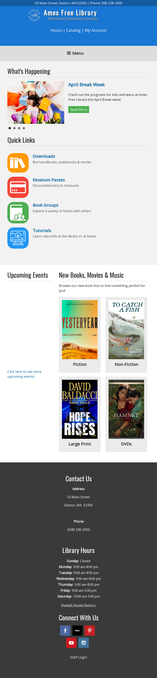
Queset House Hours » (78, 605)
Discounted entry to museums (56, 185)
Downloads (44, 156)
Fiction (80, 364)
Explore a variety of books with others (62, 211)
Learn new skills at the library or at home (64, 236)
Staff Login (78, 657)
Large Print (79, 444)
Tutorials (42, 230)
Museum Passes (49, 180)
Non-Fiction (126, 364)
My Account (96, 30)
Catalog (73, 30)
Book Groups (45, 205)
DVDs (126, 444)
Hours (56, 30)
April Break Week (86, 84)
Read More (78, 109)
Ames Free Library (70, 12)
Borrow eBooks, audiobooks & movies (62, 162)
